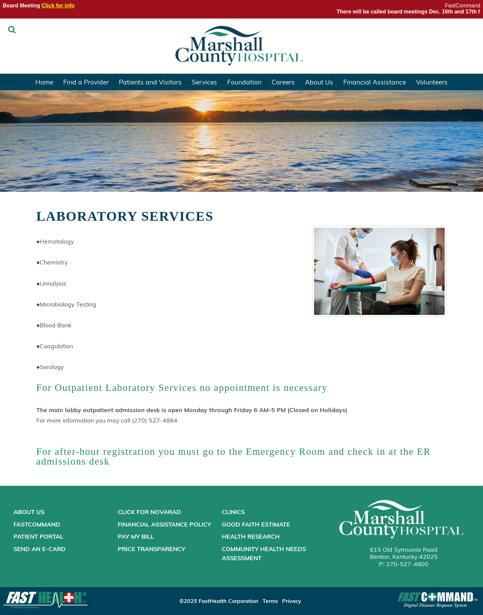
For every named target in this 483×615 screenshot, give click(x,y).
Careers (283, 81)
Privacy (291, 600)
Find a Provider (86, 81)
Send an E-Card (39, 549)
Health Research (251, 536)
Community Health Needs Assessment (264, 553)
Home (44, 81)
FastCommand (462, 5)
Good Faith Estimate (256, 524)
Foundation (244, 81)
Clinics (233, 512)
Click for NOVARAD (149, 512)
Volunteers (432, 81)
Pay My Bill (136, 536)
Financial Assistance (374, 81)
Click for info (58, 5)
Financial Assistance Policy (164, 524)
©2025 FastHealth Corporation (218, 600)
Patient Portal (38, 536)
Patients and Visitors (150, 81)
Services (204, 81)
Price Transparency (151, 549)
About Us (319, 81)
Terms (270, 600)
